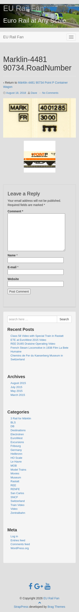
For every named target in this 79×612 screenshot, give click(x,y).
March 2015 (18, 394)
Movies (15, 473)
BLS (13, 422)
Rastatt (15, 481)
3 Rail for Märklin (21, 418)
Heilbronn (16, 453)
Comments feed (20, 544)
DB (12, 426)
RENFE (15, 489)
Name (12, 255)
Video (14, 508)
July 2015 (16, 387)
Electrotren (17, 434)
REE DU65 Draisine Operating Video (33, 343)
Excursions (17, 442)
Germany (16, 450)
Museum (16, 477)
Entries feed (18, 540)
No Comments (50, 92)
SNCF (14, 497)
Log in (14, 536)
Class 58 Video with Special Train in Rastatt (37, 335)
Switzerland (18, 501)
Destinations (18, 430)
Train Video (17, 505)
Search (64, 319)
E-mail (12, 267)
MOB (14, 465)
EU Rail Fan (23, 8)
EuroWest (17, 438)
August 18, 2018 (16, 92)
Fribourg (16, 446)
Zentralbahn (18, 512)
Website (13, 279)
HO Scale (16, 457)
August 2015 (18, 383)
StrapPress (21, 606)
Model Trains (18, 469)
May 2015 (17, 390)
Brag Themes (56, 606)
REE (13, 485)
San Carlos (17, 493)
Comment (15, 211)
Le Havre (16, 461)
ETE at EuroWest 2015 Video (28, 339)
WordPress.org (20, 548)
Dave (34, 92)
